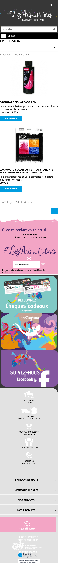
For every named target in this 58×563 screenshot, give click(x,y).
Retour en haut (55, 211)
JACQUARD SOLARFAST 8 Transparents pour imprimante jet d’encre (26, 171)
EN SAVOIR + (11, 118)
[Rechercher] (29, 29)
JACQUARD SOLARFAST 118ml (19, 102)
